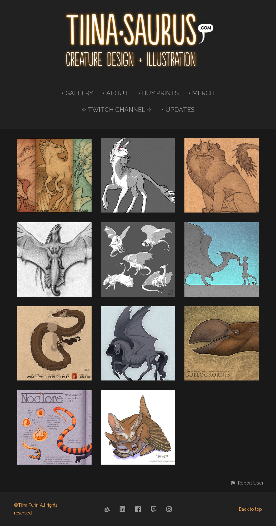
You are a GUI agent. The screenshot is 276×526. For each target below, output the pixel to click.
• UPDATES (178, 109)
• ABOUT (115, 93)
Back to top (250, 509)
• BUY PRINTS (158, 93)
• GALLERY (77, 93)
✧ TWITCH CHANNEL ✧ (116, 109)
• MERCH (201, 93)
